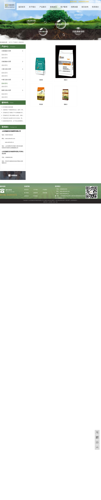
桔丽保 (41, 79)
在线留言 (26, 196)
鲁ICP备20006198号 (60, 200)
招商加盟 (74, 7)
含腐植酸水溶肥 (6, 51)
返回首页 (21, 7)
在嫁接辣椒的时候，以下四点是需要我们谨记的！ (13, 121)
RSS (96, 1)
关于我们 (32, 7)
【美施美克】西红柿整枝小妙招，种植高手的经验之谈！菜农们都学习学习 (13, 115)
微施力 (65, 79)
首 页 (10, 42)
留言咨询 (85, 7)
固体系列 (21, 42)
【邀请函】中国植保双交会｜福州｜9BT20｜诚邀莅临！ (13, 109)
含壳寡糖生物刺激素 (7, 107)
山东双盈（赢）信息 (53, 202)
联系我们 (95, 7)
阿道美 (90, 79)
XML (100, 1)
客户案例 (64, 7)
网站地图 (92, 1)
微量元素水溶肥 (6, 90)
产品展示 (42, 7)
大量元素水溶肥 (6, 69)
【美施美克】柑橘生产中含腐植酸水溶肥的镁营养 (13, 112)
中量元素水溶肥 (6, 79)
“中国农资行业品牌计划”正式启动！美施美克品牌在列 (13, 118)
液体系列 (5, 58)
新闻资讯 (53, 7)
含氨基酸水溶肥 (6, 61)
